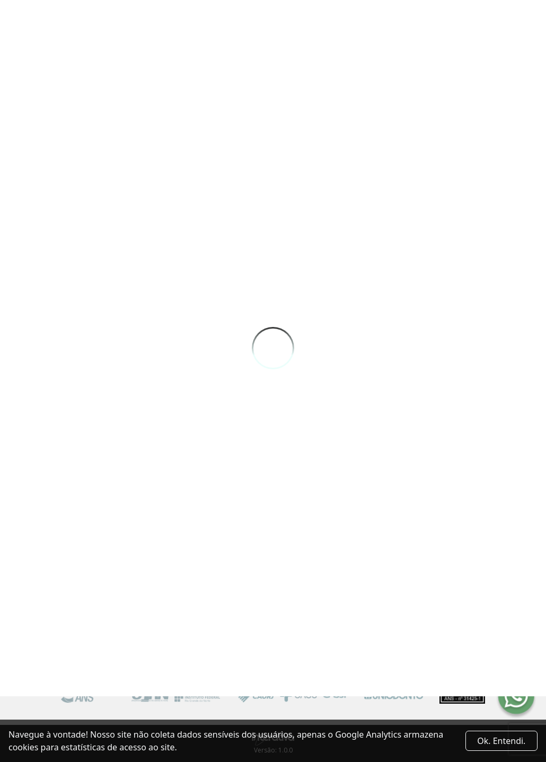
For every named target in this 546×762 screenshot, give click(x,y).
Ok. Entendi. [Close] (501, 741)
